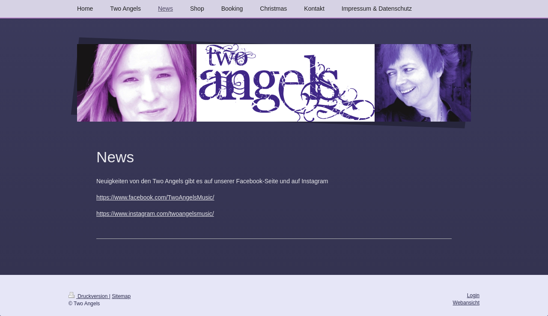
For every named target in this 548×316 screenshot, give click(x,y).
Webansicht (466, 303)
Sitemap (121, 296)
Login (473, 295)
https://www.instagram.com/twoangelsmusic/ (155, 213)
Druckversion (88, 296)
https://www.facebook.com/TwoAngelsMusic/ (155, 197)
